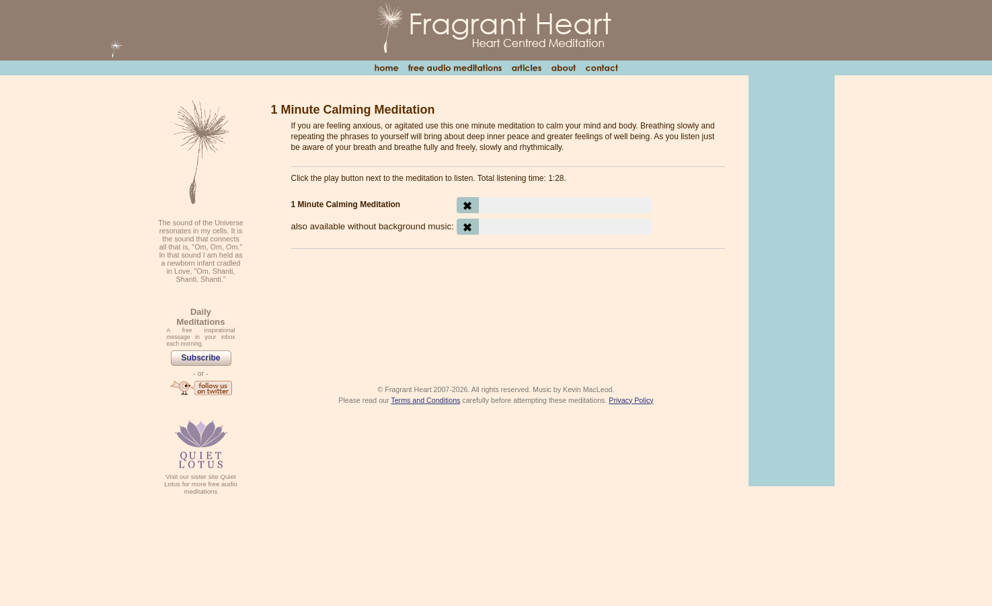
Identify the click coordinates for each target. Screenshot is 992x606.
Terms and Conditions (425, 400)
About (563, 68)
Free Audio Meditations (454, 68)
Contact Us (601, 68)
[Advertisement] (508, 296)
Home (386, 68)
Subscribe (200, 358)
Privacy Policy (631, 400)
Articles (526, 68)
